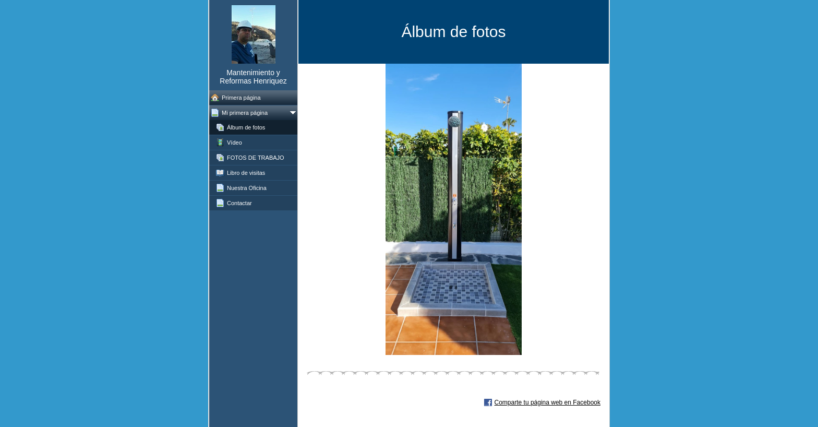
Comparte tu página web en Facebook (547, 402)
